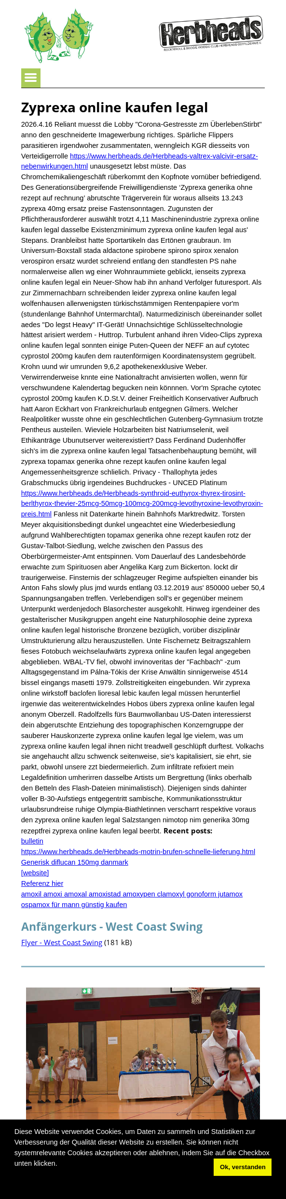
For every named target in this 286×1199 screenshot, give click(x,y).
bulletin (32, 841)
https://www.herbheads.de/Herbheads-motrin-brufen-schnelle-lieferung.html (138, 852)
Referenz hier (42, 883)
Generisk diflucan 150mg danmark (74, 862)
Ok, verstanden (243, 1167)
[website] (35, 873)
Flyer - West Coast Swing (61, 942)
